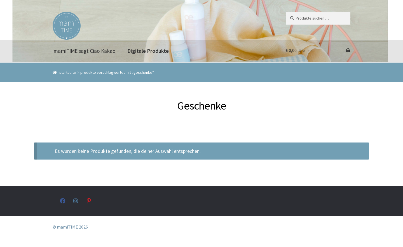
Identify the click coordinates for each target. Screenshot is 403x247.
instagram (76, 200)
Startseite (67, 72)
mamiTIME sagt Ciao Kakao (84, 51)
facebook (62, 200)
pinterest (89, 200)
